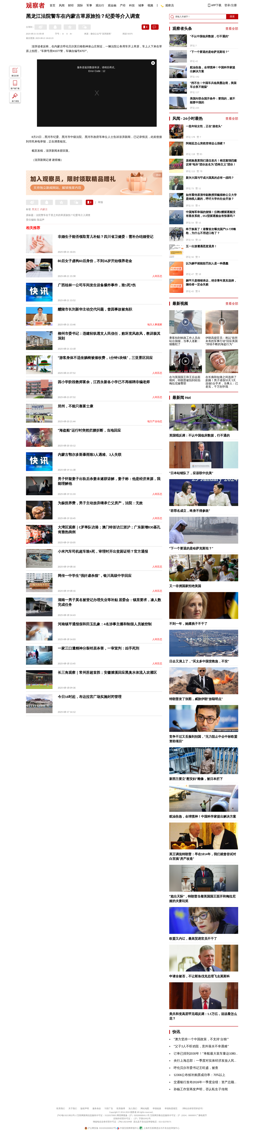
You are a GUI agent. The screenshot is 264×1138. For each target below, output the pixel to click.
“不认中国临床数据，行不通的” (209, 36)
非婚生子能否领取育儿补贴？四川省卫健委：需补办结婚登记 (105, 237)
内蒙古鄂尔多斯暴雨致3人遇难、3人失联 (89, 454)
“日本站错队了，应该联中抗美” (191, 473)
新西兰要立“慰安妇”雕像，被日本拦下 (196, 779)
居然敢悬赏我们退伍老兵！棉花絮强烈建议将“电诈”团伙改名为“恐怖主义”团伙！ (211, 162)
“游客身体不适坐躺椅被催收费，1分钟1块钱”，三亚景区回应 (105, 358)
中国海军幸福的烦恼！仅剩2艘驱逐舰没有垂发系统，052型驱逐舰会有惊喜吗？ (210, 214)
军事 (89, 5)
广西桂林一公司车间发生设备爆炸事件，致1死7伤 (97, 285)
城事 (141, 5)
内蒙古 (44, 209)
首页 (52, 5)
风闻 (62, 5)
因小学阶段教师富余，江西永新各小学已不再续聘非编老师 (104, 382)
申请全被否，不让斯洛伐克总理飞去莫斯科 (199, 976)
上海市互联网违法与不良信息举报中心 (160, 1128)
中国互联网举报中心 (128, 1128)
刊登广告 (109, 1108)
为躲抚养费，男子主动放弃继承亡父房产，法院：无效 (100, 503)
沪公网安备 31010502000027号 (100, 1128)
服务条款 (96, 1108)
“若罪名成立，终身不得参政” (189, 511)
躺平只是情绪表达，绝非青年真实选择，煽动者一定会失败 (211, 282)
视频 (150, 5)
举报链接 (157, 1108)
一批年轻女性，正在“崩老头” (204, 126)
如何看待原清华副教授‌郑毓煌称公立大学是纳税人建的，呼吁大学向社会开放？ (211, 196)
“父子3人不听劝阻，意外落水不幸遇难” (201, 1046)
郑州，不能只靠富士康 (75, 406)
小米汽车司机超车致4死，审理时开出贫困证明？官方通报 (103, 551)
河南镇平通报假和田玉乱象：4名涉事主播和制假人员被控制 (105, 624)
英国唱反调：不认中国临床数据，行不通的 (199, 435)
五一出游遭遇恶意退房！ (201, 246)
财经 (71, 5)
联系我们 (60, 1108)
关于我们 (72, 1108)
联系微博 (121, 1108)
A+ (71, 34)
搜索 (232, 16)
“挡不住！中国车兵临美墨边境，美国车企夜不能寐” (213, 85)
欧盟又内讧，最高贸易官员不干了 (193, 939)
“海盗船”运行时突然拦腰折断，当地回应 (89, 430)
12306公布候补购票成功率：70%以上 (199, 1075)
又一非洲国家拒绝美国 (185, 586)
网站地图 (145, 1108)
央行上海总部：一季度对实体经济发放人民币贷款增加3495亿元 (218, 1061)
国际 (80, 5)
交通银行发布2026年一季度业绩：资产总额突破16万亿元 (213, 1082)
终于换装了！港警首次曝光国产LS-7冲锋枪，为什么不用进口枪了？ (211, 231)
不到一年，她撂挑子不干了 (188, 624)
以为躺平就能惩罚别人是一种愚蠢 (207, 263)
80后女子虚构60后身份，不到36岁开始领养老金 (95, 261)
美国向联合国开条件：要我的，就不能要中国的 (212, 100)
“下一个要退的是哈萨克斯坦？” (209, 52)
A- (63, 34)
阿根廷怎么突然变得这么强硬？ (205, 143)
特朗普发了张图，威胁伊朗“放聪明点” (196, 699)
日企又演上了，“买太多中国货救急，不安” (199, 661)
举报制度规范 (171, 1108)
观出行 (100, 5)
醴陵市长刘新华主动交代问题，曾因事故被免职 (95, 309)
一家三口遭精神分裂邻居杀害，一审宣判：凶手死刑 (98, 648)
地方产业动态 (154, 421)
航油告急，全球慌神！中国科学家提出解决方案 (212, 69)
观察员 (168, 6)
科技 (132, 5)
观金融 (112, 5)
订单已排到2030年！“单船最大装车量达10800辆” (208, 1053)
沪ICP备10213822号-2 (67, 1115)
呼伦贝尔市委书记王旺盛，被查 (196, 1068)
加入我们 (133, 1108)
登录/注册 (230, 5)
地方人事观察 (154, 324)
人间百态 (157, 276)
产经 (123, 5)
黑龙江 (35, 209)
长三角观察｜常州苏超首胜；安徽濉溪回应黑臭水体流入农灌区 (107, 672)
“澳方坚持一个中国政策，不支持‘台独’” (201, 1039)
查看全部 (231, 29)
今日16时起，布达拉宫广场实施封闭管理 (89, 697)
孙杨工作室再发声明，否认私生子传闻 (201, 1089)
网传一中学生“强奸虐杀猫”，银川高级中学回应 (95, 576)
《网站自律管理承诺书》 (192, 1108)
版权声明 (84, 1108)
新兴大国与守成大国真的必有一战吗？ (210, 177)
